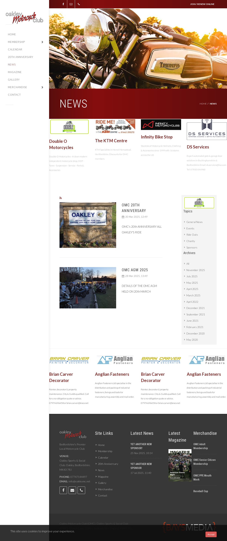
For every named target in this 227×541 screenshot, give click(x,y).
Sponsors (191, 247)
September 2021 (195, 314)
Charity (190, 241)
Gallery (102, 482)
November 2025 (195, 270)
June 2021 (192, 320)
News (101, 470)
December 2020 (195, 333)
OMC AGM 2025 (135, 270)
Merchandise (105, 489)
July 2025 (192, 276)
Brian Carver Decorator (61, 377)
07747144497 (78, 476)
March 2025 (193, 295)
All (187, 263)
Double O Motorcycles (61, 144)
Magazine (103, 476)
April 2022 (192, 301)
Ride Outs (192, 234)
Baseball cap (200, 491)
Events (190, 228)
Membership (105, 451)
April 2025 (192, 288)
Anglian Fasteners (112, 374)
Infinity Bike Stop (157, 136)
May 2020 (192, 339)
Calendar (103, 457)
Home (203, 103)
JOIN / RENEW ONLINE (202, 4)
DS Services (198, 146)
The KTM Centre (111, 140)
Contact (102, 495)
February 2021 (194, 327)
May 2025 (192, 282)
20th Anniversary (108, 463)
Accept (211, 534)
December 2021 (195, 308)
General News (194, 222)
